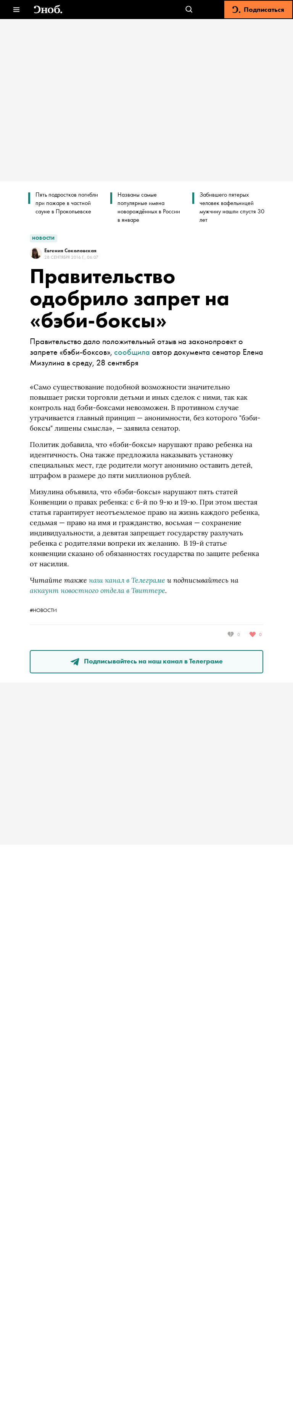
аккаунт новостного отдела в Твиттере (97, 590)
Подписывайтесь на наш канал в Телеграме (146, 661)
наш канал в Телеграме (127, 580)
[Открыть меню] (16, 9)
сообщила (132, 351)
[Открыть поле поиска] (189, 9)
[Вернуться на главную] (48, 9)
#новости (43, 610)
